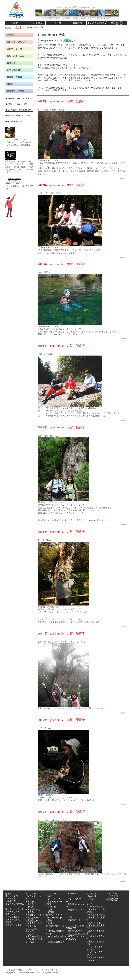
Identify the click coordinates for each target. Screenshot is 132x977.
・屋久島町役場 (93, 923)
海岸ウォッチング (54, 915)
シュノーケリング (54, 918)
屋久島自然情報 (12, 919)
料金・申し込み (12, 911)
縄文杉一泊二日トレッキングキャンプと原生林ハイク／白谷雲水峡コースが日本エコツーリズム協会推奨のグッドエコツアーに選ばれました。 (19, 166)
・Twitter (90, 899)
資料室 (18, 27)
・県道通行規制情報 (95, 914)
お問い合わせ (112, 893)
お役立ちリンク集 (13, 925)
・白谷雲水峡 (32, 920)
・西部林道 (31, 926)
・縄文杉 (30, 934)
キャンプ (30, 931)
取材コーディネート (14, 909)
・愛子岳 (30, 912)
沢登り (49, 904)
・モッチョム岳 (33, 910)
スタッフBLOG (12, 917)
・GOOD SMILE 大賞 (75, 933)
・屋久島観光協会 (94, 906)
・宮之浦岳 (31, 901)
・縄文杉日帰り (33, 918)
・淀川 (49, 910)
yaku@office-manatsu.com (112, 899)
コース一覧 (10, 898)
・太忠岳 (30, 907)
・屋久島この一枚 (74, 931)
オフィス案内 (11, 896)
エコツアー (31, 893)
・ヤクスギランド (34, 923)
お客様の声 (10, 901)
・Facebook (91, 896)
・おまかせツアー (54, 901)
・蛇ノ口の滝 (32, 928)
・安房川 (50, 912)
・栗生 (49, 920)
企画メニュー (52, 896)
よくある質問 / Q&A (14, 904)
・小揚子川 (51, 907)
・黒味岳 (30, 904)
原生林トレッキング (35, 915)
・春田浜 (50, 923)
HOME (8, 27)
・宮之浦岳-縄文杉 (34, 936)
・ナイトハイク (53, 899)
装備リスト (10, 914)
